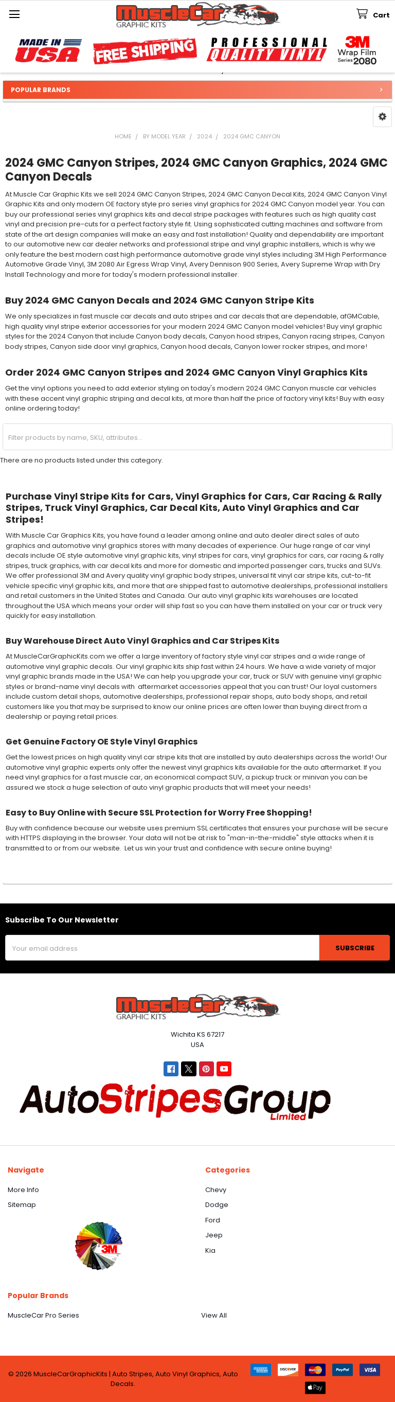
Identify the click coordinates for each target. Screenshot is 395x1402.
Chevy (215, 1190)
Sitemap (22, 1205)
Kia (210, 1250)
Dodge (216, 1205)
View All (214, 1315)
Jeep (214, 1235)
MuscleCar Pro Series (43, 1315)
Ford (212, 1220)
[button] (382, 117)
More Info (23, 1190)
